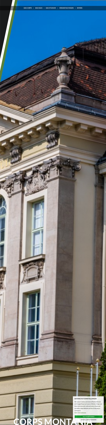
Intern (79, 8)
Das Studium (51, 8)
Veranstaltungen (66, 8)
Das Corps (28, 8)
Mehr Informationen (80, 413)
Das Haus (38, 8)
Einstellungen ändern (88, 419)
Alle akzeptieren (88, 416)
